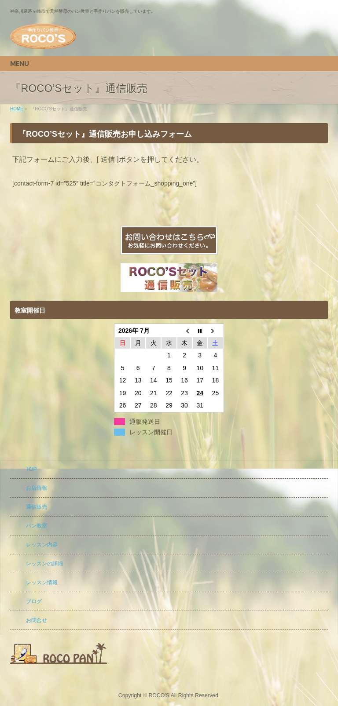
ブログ (34, 601)
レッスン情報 (42, 582)
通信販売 (36, 507)
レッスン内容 (42, 545)
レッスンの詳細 (44, 563)
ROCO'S (158, 695)
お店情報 (36, 488)
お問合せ (36, 620)
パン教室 (36, 526)
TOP (31, 469)
